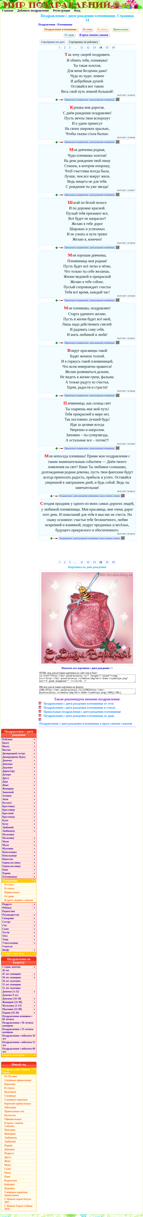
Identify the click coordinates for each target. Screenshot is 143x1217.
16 (113, 47)
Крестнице (8, 812)
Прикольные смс (14, 1114)
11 (81, 47)
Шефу (5, 952)
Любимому (8, 833)
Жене (5, 788)
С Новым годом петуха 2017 (17, 1203)
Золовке (7, 798)
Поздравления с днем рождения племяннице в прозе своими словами (90, 496)
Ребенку (7, 910)
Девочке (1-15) (10, 994)
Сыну (5, 931)
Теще (5, 942)
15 (107, 47)
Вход (77, 10)
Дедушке (7, 770)
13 (94, 47)
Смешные (10, 1098)
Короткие (9, 1087)
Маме (5, 844)
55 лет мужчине (11, 990)
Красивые (10, 1094)
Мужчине (7, 851)
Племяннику (9, 879)
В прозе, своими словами (13, 1127)
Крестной (8, 816)
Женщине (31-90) (12, 1005)
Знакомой (8, 795)
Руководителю (10, 917)
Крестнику (8, 809)
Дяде (5, 784)
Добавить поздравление (33, 10)
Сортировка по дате (52, 42)
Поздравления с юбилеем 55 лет (18, 1046)
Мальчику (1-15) (12, 1008)
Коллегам (10, 1118)
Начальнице (9, 858)
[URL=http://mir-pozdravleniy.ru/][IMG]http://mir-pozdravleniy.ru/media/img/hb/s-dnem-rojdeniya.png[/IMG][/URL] (87, 693)
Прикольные (120, 29)
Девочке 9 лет (10, 997)
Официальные (12, 1122)
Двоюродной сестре (13, 756)
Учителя (7, 949)
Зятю (5, 802)
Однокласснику (11, 865)
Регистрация (61, 10)
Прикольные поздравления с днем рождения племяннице (89, 99)
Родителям (8, 914)
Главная (7, 10)
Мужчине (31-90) (12, 1012)
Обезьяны (10, 1110)
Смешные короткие (16, 1102)
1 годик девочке (11, 969)
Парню (6, 876)
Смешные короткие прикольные (16, 1196)
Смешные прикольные (17, 1083)
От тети (87, 29)
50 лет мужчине (11, 983)
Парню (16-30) (10, 1015)
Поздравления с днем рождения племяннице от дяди (79, 718)
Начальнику (9, 854)
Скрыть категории (19, 956)
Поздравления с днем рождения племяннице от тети (79, 706)
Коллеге (7, 805)
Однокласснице (11, 869)
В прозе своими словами (94, 35)
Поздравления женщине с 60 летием (17, 1020)
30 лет (5, 973)
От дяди (69, 35)
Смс (4, 928)
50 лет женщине (11, 980)
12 (88, 47)
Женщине (8, 791)
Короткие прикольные (17, 1106)
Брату (5, 745)
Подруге (7, 907)
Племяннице (64, 24)
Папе (5, 872)
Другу (5, 780)
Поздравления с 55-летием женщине (17, 1033)
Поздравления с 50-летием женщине (17, 1027)
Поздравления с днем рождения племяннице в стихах (79, 710)
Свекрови (8, 921)
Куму (5, 826)
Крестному (8, 819)
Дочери (6, 777)
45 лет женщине (11, 976)
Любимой (8, 830)
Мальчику (8, 837)
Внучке (6, 752)
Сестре (6, 924)
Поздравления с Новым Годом (16, 1074)
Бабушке (7, 742)
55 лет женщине (11, 987)
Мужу (5, 847)
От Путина (10, 1079)
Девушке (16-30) (11, 1001)
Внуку (5, 749)
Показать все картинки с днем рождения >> (87, 668)
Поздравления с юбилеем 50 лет (18, 1040)
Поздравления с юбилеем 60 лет (18, 1053)
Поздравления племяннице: (60, 29)
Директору (8, 773)
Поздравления (46, 24)
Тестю (5, 935)
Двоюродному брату (14, 759)
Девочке (7, 763)
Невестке (7, 862)
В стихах (102, 29)
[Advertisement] (87, 551)
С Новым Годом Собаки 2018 (18, 1210)
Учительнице (10, 945)
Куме (5, 823)
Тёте (5, 938)
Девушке (7, 766)
